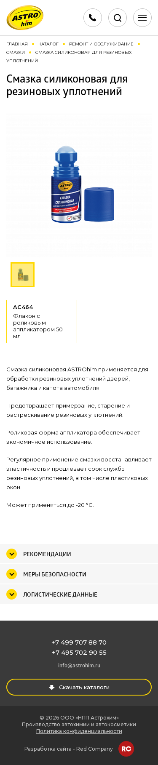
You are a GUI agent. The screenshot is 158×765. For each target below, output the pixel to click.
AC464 (41, 321)
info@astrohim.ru (79, 666)
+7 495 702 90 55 (79, 652)
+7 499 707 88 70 (79, 642)
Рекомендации (47, 555)
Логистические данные (60, 595)
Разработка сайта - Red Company (68, 749)
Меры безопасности (54, 575)
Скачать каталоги (79, 687)
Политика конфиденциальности (79, 731)
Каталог (48, 44)
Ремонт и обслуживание (101, 44)
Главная (17, 44)
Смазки (15, 52)
